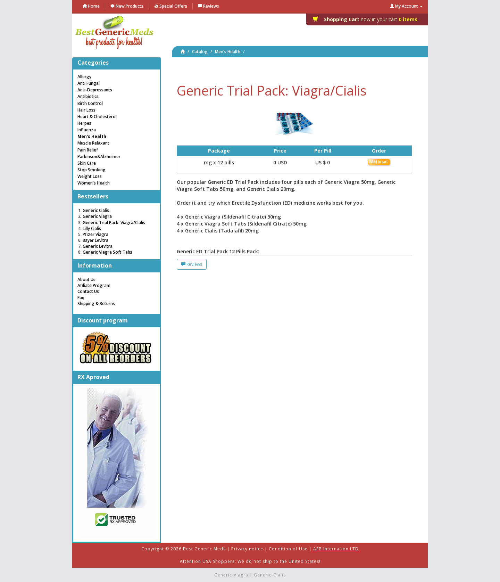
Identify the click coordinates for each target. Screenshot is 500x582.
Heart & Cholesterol (97, 117)
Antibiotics (88, 96)
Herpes (84, 123)
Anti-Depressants (94, 90)
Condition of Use (288, 549)
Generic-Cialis (270, 575)
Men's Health (227, 52)
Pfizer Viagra (95, 234)
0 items (367, 19)
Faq (80, 298)
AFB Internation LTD (336, 549)
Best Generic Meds (204, 549)
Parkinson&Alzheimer (98, 156)
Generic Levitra (97, 246)
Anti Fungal (88, 83)
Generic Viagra (97, 216)
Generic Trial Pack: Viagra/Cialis (114, 223)
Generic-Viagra (231, 575)
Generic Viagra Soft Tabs (107, 252)
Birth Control (90, 103)
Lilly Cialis (92, 228)
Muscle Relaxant (93, 143)
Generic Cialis (96, 210)
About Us (86, 279)
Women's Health (93, 183)
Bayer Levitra (95, 240)
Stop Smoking (91, 170)
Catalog (200, 52)
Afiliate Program (93, 285)
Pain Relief (87, 150)
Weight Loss (89, 176)
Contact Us (88, 291)
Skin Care (86, 163)
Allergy (84, 77)
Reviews (191, 264)
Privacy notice (247, 549)
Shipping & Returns (96, 303)
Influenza (86, 130)
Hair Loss (86, 110)
